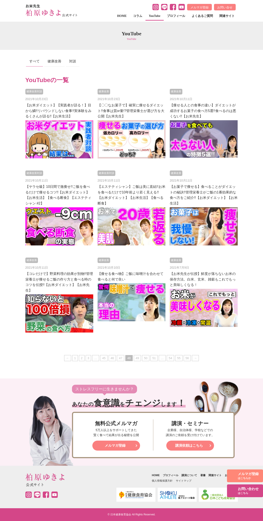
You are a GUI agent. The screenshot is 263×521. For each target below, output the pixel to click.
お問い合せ (224, 7)
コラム (137, 16)
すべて (34, 61)
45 (104, 358)
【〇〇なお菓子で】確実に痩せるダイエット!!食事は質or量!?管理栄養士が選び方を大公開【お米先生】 (131, 110)
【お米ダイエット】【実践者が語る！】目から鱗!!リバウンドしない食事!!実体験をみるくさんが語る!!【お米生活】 (58, 110)
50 (145, 358)
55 (179, 358)
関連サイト (227, 16)
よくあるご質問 (202, 16)
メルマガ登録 (199, 7)
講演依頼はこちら (189, 445)
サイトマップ (183, 480)
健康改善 (54, 61)
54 (170, 358)
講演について (189, 475)
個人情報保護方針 (162, 480)
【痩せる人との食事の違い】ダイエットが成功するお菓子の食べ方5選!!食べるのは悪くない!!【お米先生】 (203, 110)
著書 (203, 475)
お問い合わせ (248, 491)
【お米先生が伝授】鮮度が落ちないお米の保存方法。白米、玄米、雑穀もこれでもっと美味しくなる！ (203, 279)
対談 (72, 61)
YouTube (154, 16)
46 (112, 358)
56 (187, 358)
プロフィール (176, 16)
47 (120, 358)
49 (137, 358)
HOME (122, 16)
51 (154, 358)
